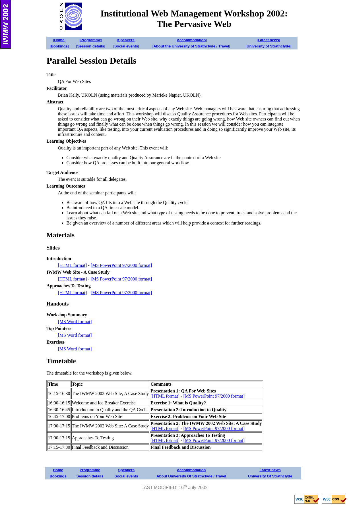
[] (59, 40)
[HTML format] (72, 265)
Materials (60, 235)
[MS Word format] (75, 321)
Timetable (61, 361)
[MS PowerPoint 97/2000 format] (121, 265)
